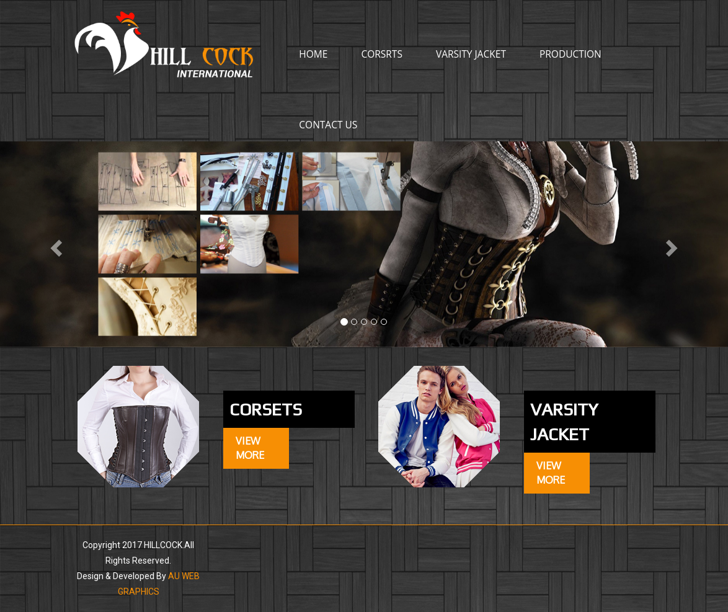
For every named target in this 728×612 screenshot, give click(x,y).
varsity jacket (471, 54)
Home (313, 54)
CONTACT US (328, 124)
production (570, 54)
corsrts (381, 54)
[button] (54, 244)
